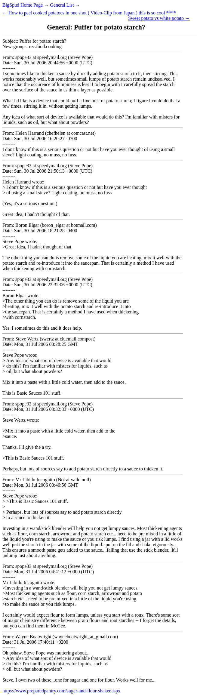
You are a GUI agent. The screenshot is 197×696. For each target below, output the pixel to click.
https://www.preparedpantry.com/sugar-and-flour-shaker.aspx (61, 690)
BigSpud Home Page (22, 5)
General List (62, 5)
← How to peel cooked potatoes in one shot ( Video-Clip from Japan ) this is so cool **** (89, 12)
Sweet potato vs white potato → (159, 18)
